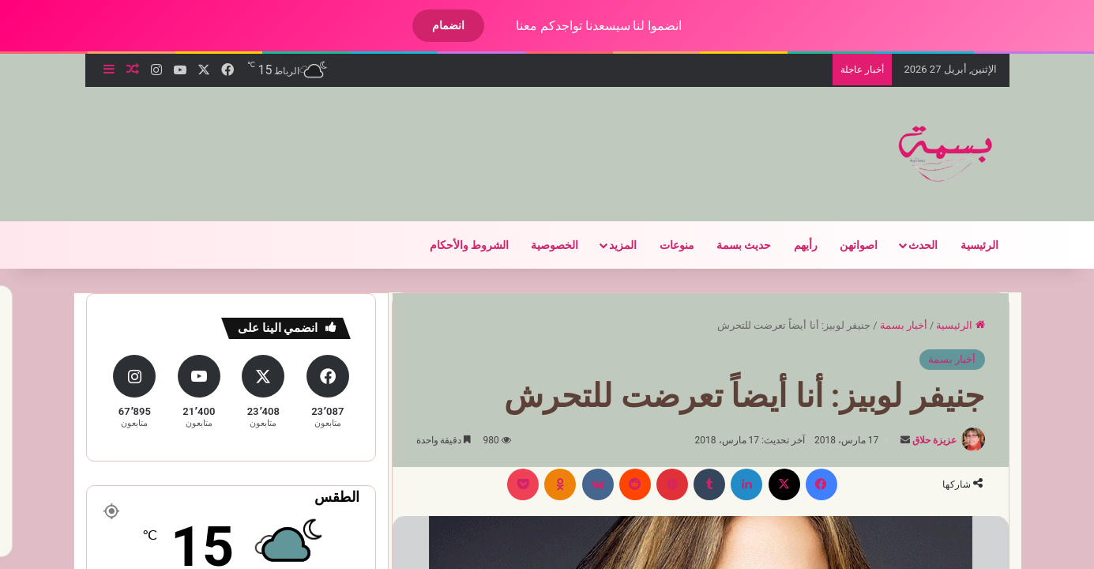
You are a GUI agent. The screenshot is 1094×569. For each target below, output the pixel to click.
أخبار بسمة (890, 325)
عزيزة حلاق (921, 440)
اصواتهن (845, 245)
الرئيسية (966, 245)
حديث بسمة (730, 245)
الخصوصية (541, 245)
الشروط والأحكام (455, 245)
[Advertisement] (376, 138)
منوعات (663, 245)
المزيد (609, 245)
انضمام (435, 25)
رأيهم (792, 245)
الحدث (909, 245)
